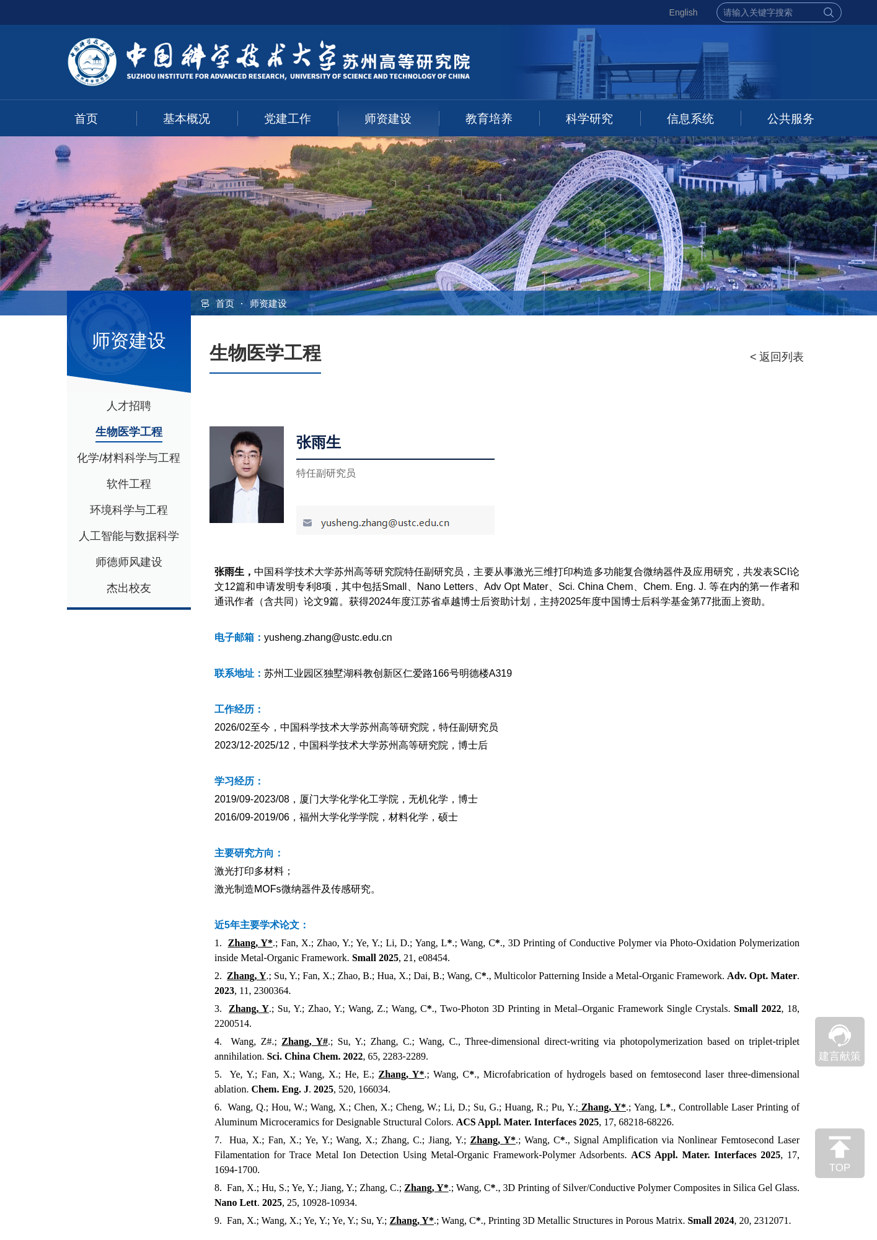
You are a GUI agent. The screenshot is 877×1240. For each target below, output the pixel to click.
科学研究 (589, 118)
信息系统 (690, 118)
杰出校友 (129, 588)
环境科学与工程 (129, 510)
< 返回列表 (777, 357)
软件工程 (129, 484)
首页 (86, 118)
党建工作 (287, 118)
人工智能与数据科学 (129, 536)
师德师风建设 (128, 562)
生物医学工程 (128, 432)
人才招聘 (129, 406)
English (683, 12)
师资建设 (388, 118)
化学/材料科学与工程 (128, 458)
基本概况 (186, 118)
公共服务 (790, 118)
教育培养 (489, 118)
